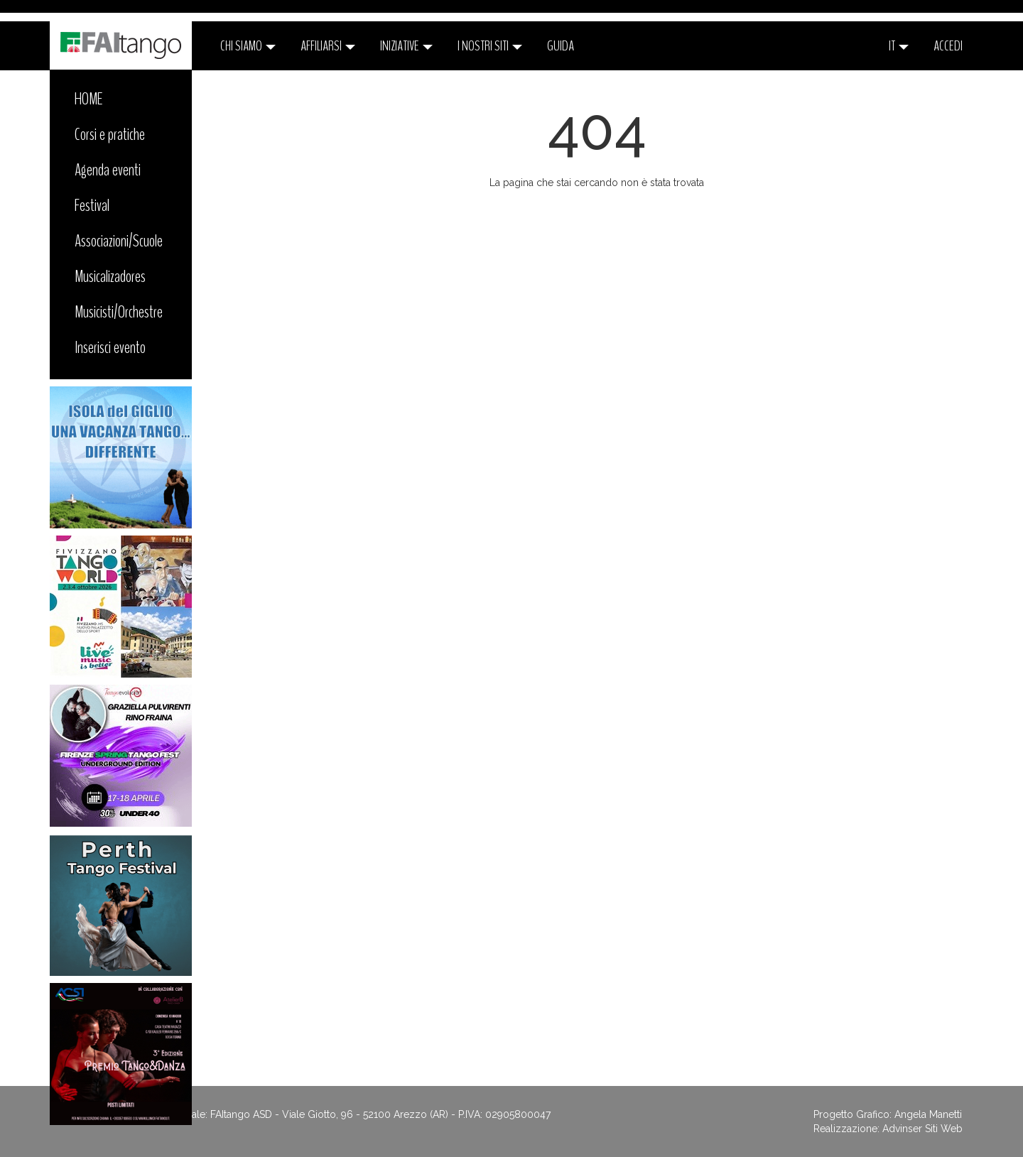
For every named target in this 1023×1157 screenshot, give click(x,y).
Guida (560, 45)
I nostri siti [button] (490, 45)
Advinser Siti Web (922, 1128)
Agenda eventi (108, 169)
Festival (92, 205)
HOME (89, 98)
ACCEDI (948, 45)
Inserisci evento (110, 347)
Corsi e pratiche (110, 134)
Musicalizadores (110, 276)
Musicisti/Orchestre (119, 311)
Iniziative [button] (406, 45)
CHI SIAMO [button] (248, 45)
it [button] (899, 45)
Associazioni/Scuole (119, 240)
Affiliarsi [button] (328, 45)
